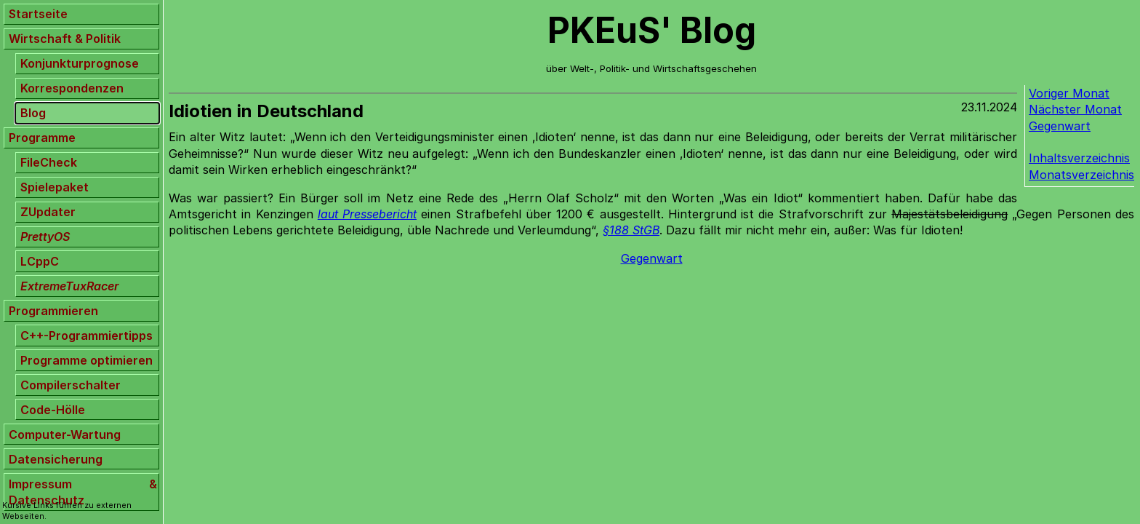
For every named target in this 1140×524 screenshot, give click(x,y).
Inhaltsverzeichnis (1079, 158)
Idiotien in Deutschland (266, 111)
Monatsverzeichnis (1081, 174)
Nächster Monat (1075, 109)
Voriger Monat (1069, 93)
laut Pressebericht (367, 214)
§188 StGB (631, 230)
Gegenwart (1060, 126)
